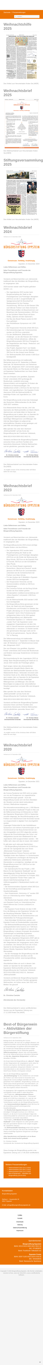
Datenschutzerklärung (20, 1227)
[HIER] (36, 83)
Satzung (19, 1224)
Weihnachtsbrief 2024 (15, 1167)
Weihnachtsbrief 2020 (15, 1171)
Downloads (19, 1222)
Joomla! (5, 1273)
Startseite (7, 12)
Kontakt (20, 1218)
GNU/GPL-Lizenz (25, 1273)
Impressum (19, 1230)
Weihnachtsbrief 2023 (15, 1169)
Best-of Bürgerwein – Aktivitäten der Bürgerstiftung (20, 1028)
